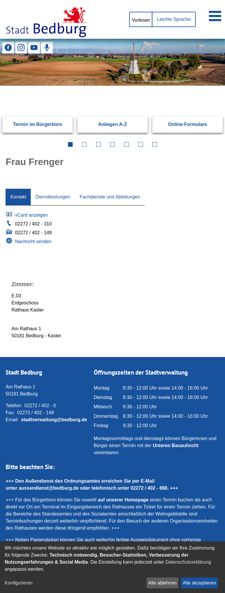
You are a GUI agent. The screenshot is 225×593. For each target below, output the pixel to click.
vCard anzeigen (31, 215)
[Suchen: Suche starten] (206, 85)
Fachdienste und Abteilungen (110, 196)
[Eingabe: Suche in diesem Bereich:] (105, 86)
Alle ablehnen (162, 582)
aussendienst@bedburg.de (49, 488)
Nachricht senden (33, 241)
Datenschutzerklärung (188, 562)
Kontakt (18, 196)
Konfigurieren (19, 582)
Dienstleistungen (52, 196)
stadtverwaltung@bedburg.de (54, 419)
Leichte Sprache (174, 19)
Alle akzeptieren (199, 582)
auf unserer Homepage (123, 499)
